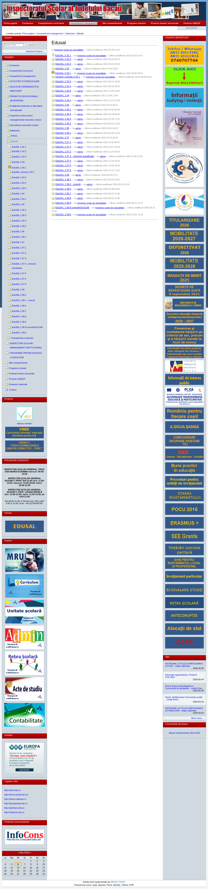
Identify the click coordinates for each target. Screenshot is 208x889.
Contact (32, 29)
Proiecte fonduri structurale (164, 23)
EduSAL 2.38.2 (63, 179)
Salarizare (70, 33)
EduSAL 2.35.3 (63, 114)
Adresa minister (24, 423)
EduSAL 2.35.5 (63, 123)
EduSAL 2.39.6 (63, 214)
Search (8, 37)
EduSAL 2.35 (62, 105)
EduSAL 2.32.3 (63, 64)
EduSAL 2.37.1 (63, 142)
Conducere (27, 23)
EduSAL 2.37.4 (63, 161)
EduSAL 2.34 (62, 95)
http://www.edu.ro (12, 790)
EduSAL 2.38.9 (63, 203)
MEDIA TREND (118, 882)
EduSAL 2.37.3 (63, 151)
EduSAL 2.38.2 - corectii (67, 184)
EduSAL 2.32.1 (63, 55)
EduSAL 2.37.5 (63, 165)
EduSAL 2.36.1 (63, 133)
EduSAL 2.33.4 (63, 86)
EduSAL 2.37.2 (63, 147)
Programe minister (136, 23)
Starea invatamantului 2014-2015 (184, 733)
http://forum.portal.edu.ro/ (16, 794)
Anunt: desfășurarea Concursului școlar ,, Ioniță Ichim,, (183, 698)
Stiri (167, 657)
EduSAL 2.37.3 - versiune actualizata (74, 156)
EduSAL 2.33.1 (63, 73)
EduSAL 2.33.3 (63, 81)
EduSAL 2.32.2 (63, 59)
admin (80, 59)
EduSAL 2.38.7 (63, 193)
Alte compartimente (112, 23)
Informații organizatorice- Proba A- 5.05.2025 (181, 676)
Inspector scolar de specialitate (68, 50)
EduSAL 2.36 (62, 128)
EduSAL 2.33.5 (63, 91)
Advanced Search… (35, 51)
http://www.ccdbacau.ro (15, 799)
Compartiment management (83, 23)
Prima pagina (10, 23)
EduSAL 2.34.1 (63, 100)
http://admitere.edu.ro (14, 808)
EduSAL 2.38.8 (63, 198)
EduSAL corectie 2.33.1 (67, 77)
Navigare (9, 57)
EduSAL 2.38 (62, 175)
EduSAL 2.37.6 (63, 170)
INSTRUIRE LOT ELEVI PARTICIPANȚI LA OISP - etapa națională (184, 665)
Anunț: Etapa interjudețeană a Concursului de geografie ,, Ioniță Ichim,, (184, 687)
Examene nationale (13, 29)
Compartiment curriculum (51, 23)
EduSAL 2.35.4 (63, 119)
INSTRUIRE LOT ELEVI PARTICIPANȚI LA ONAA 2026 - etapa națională (184, 709)
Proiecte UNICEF (191, 23)
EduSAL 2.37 (62, 137)
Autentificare (192, 28)
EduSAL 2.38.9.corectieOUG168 (72, 207)
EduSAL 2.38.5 (63, 189)
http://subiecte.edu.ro (14, 812)
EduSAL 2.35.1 (63, 109)
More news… (197, 718)
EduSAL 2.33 (62, 68)
